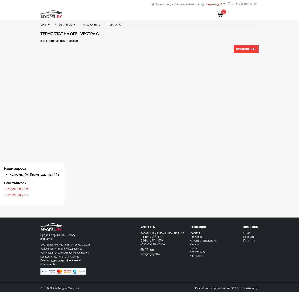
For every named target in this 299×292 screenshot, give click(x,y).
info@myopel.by (150, 254)
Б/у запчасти (67, 24)
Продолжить (246, 49)
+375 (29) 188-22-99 (54, 189)
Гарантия (249, 240)
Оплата (138, 14)
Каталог (107, 14)
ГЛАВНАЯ (45, 24)
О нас (246, 232)
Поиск (193, 248)
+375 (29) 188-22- (52, 195)
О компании (155, 14)
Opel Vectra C (91, 24)
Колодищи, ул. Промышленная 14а (177, 4)
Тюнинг (123, 14)
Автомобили (198, 252)
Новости (192, 14)
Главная (91, 14)
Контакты (175, 14)
